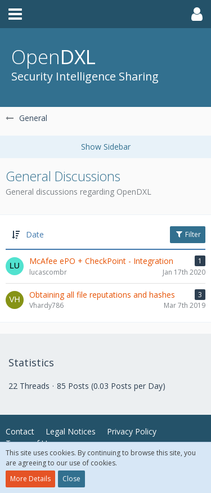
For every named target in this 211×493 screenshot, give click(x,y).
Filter (187, 234)
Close (71, 478)
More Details (30, 478)
